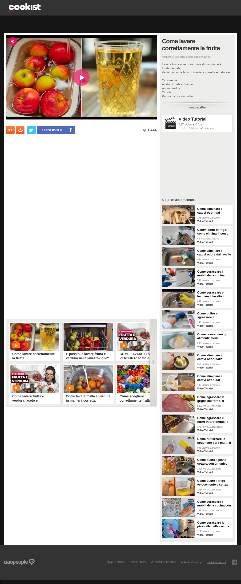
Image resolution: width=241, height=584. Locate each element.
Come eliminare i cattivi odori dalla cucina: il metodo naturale (209, 357)
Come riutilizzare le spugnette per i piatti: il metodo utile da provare (214, 441)
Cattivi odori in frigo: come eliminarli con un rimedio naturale (213, 231)
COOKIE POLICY (138, 562)
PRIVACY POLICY (115, 562)
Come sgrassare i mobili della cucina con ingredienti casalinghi (214, 503)
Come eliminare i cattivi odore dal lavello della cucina (214, 252)
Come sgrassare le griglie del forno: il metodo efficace (211, 399)
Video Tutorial (192, 119)
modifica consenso (163, 562)
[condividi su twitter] (31, 130)
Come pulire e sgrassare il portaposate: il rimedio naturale (213, 315)
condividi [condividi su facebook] (52, 130)
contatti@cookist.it (216, 562)
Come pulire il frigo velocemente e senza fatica (212, 482)
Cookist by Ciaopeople (191, 562)
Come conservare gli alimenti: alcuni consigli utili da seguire (214, 336)
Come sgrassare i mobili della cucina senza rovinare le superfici (211, 273)
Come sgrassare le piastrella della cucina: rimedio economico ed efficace (213, 524)
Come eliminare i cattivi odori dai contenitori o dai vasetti (209, 378)
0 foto (199, 124)
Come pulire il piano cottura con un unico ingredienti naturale (212, 462)
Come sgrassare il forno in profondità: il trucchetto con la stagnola (212, 420)
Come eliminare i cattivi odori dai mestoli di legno (209, 211)
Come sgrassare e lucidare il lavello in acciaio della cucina (211, 294)
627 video (185, 124)
